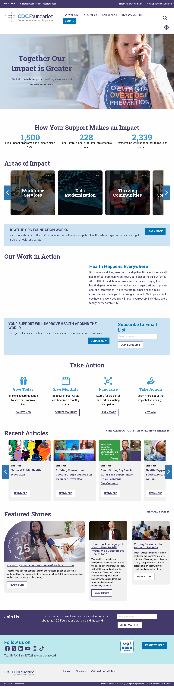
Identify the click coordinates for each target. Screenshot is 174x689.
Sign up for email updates (159, 3)
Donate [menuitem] (69, 21)
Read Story (17, 584)
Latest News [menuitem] (109, 15)
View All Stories (158, 511)
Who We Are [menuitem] (71, 15)
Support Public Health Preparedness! (38, 3)
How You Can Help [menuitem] (132, 15)
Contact (67, 671)
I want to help (154, 645)
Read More (20, 493)
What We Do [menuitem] (90, 15)
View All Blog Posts (120, 430)
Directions (81, 671)
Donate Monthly (66, 412)
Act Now (150, 412)
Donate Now (99, 340)
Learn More (155, 231)
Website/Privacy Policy (103, 671)
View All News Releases (153, 430)
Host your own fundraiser (131, 3)
